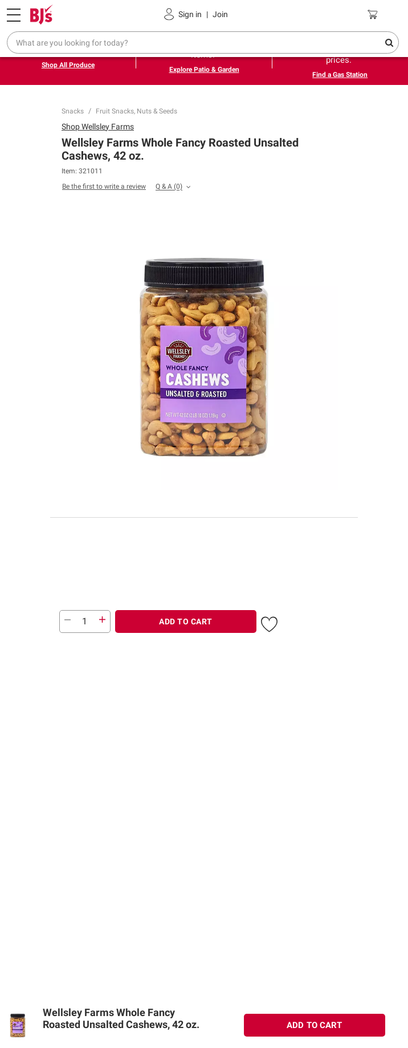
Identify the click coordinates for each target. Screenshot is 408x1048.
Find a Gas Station (340, 75)
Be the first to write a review (104, 186)
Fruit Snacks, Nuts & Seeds (136, 111)
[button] (269, 622)
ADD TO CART (186, 621)
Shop (98, 126)
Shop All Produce (68, 65)
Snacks (73, 111)
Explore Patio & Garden (204, 70)
